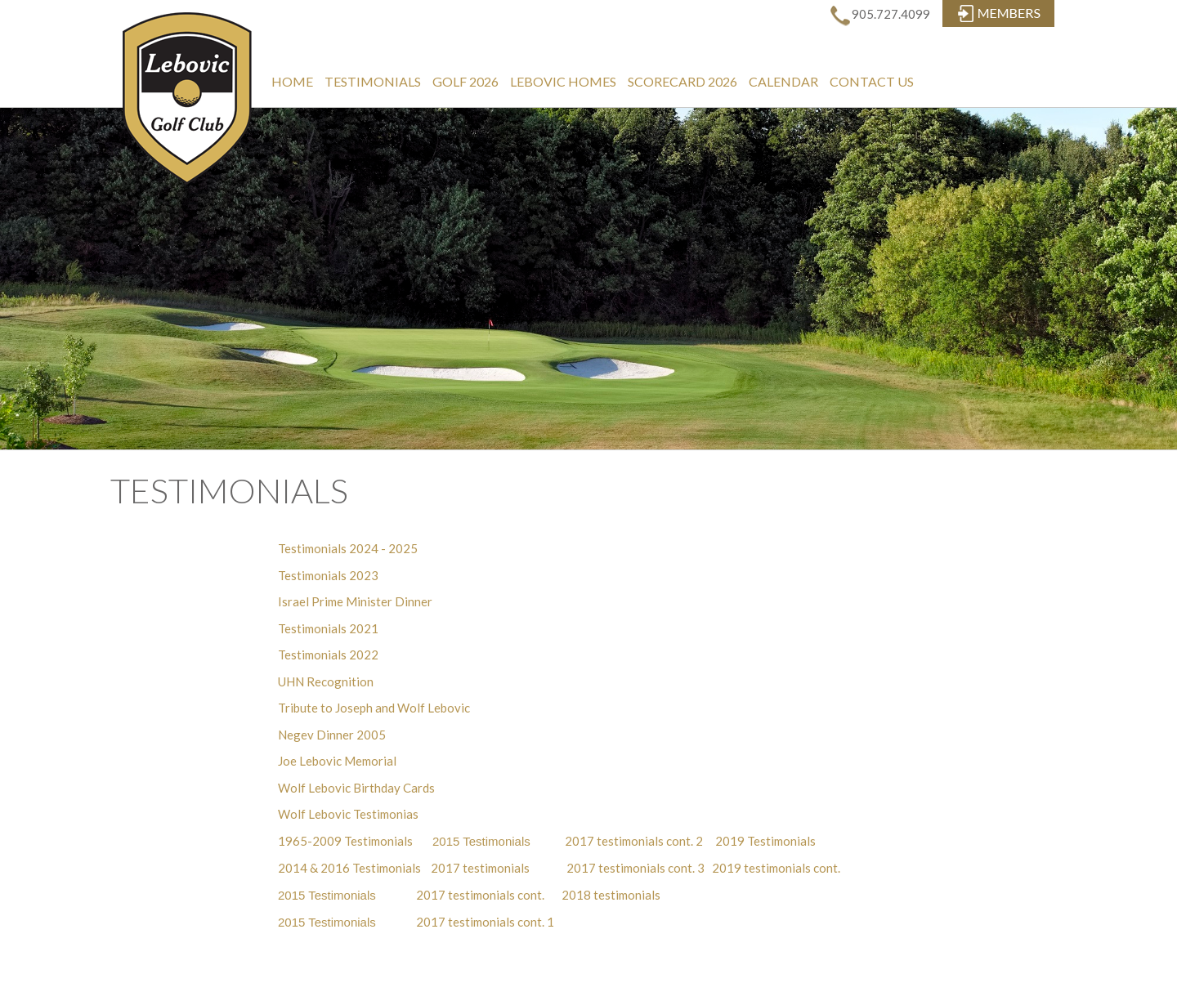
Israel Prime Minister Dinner (355, 601)
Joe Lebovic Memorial (337, 760)
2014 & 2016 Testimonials (349, 867)
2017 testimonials (480, 867)
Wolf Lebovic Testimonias (348, 814)
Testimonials (372, 81)
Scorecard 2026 (682, 81)
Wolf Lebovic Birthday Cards (356, 787)
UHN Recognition (326, 681)
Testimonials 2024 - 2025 (348, 548)
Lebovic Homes (563, 81)
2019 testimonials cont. (776, 867)
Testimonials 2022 (328, 654)
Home (292, 81)
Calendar (783, 81)
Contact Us (872, 81)
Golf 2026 (465, 81)
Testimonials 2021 (328, 628)
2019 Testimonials (765, 840)
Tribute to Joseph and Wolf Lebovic (374, 707)
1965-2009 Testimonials (345, 840)
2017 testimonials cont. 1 (485, 921)
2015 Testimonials (481, 841)
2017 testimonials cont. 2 (632, 840)
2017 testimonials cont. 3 (635, 867)
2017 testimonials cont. (482, 894)
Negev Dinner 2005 (332, 734)
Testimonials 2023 (328, 575)
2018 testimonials (611, 894)
